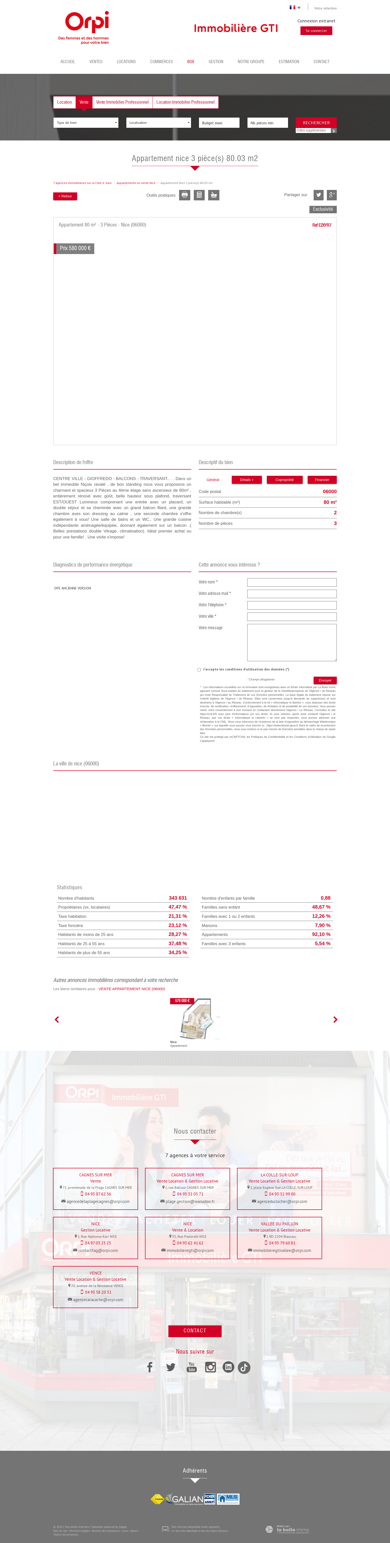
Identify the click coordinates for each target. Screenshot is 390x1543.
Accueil (67, 62)
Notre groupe (251, 62)
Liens (125, 1531)
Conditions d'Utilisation (308, 736)
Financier (322, 480)
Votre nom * (208, 582)
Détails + (247, 480)
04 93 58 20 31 (98, 1292)
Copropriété (285, 480)
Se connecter (316, 30)
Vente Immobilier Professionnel (122, 102)
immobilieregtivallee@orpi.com (282, 1250)
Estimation (289, 62)
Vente (84, 102)
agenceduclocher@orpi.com (282, 1201)
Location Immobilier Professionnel (185, 102)
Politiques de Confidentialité (268, 736)
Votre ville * (208, 617)
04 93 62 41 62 (190, 1243)
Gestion (216, 62)
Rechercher (316, 123)
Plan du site (60, 1531)
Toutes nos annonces (65, 1534)
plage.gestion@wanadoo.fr (190, 1201)
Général (213, 480)
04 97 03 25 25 (98, 1243)
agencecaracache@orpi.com (98, 1299)
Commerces (161, 62)
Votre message (210, 628)
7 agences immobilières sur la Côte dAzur (82, 183)
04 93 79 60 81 (282, 1243)
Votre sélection (325, 8)
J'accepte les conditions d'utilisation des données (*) (246, 669)
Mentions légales (79, 1531)
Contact (322, 62)
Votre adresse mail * (215, 594)
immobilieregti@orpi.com (190, 1250)
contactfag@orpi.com (98, 1250)
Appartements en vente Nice (136, 183)
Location (64, 102)
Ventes (96, 62)
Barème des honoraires (106, 1531)
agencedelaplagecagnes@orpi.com (98, 1201)
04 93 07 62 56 (98, 1194)
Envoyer (325, 680)
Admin (134, 1531)
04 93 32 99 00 (282, 1194)
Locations (126, 62)
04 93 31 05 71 (190, 1194)
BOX (190, 62)
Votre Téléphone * (213, 605)
